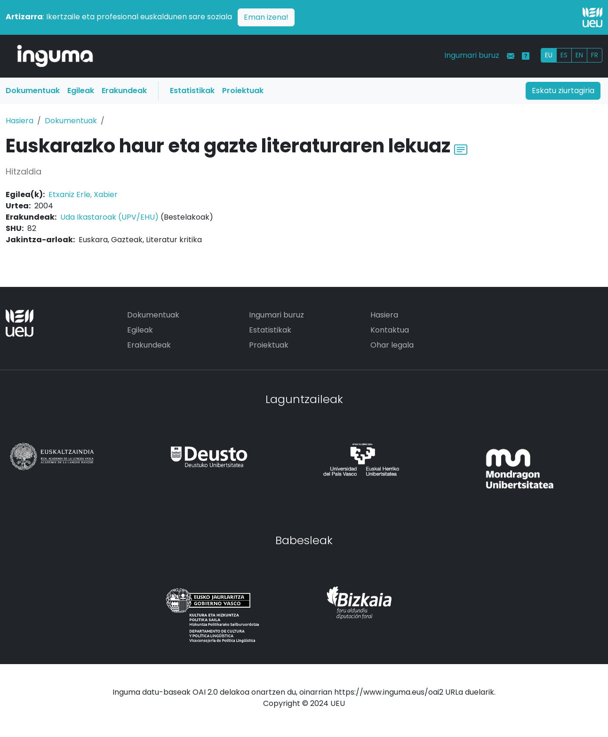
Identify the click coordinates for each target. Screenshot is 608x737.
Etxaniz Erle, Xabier (83, 194)
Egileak (80, 90)
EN (579, 55)
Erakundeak (124, 90)
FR (594, 55)
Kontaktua (389, 330)
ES (564, 55)
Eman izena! (266, 17)
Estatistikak (192, 90)
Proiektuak (243, 90)
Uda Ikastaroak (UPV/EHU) (109, 217)
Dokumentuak (33, 90)
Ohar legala (392, 345)
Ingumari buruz (471, 55)
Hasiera (19, 120)
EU (548, 55)
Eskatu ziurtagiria (563, 90)
